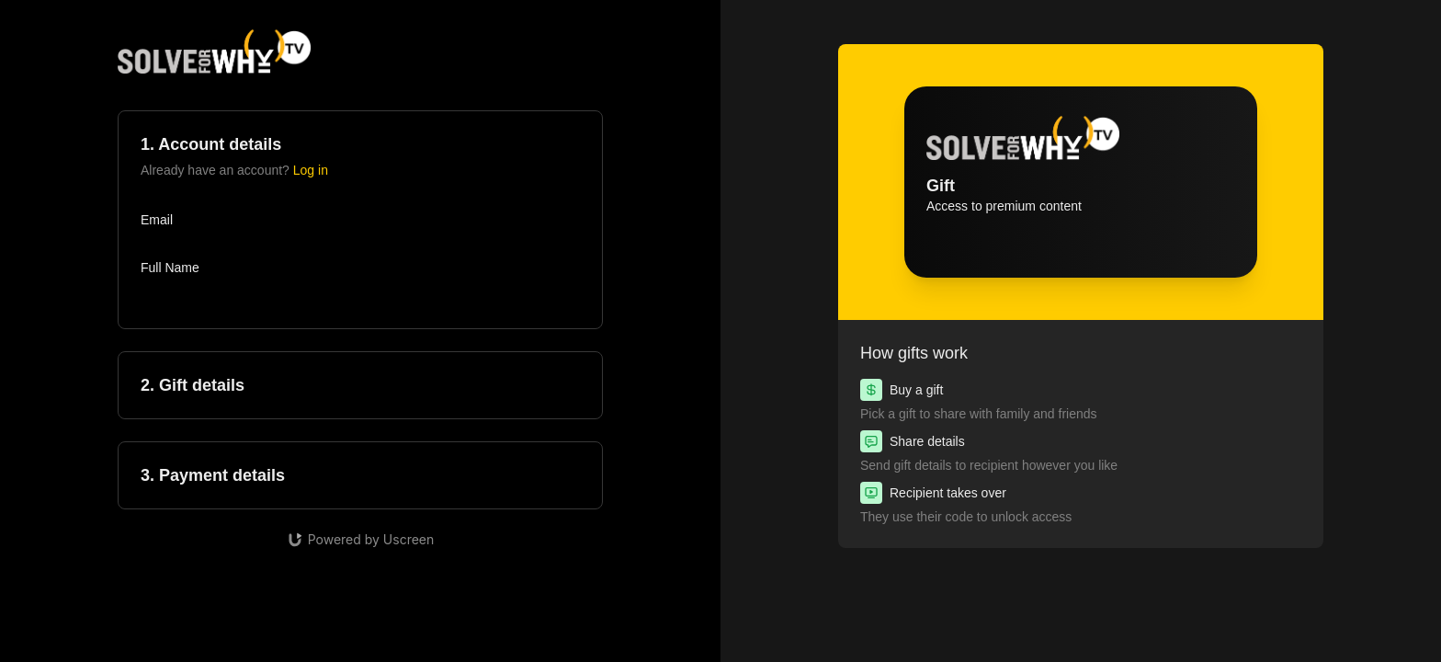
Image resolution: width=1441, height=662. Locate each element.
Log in (310, 170)
